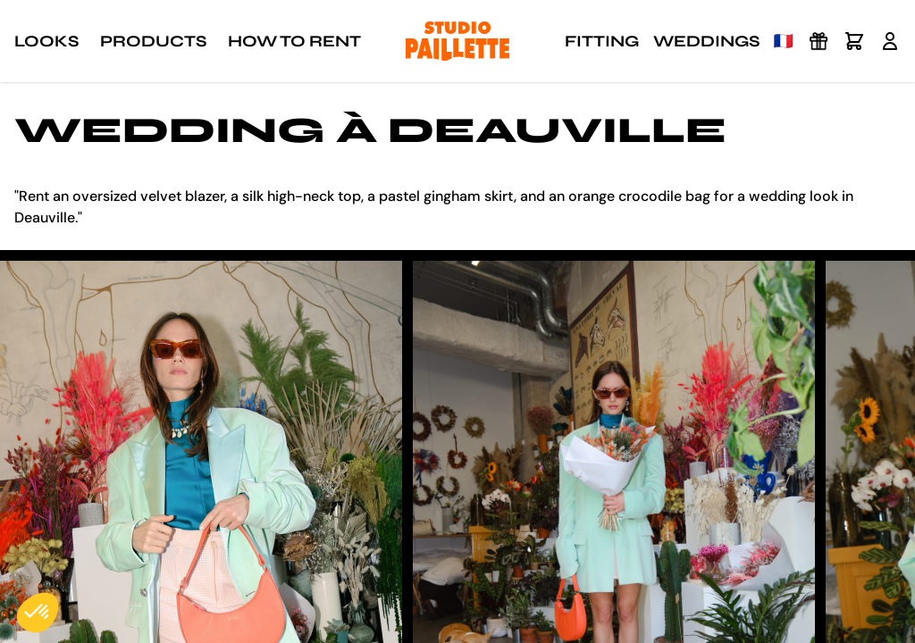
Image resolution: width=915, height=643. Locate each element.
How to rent (294, 41)
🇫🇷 (783, 41)
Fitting (602, 41)
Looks (46, 41)
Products (153, 41)
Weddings (706, 41)
